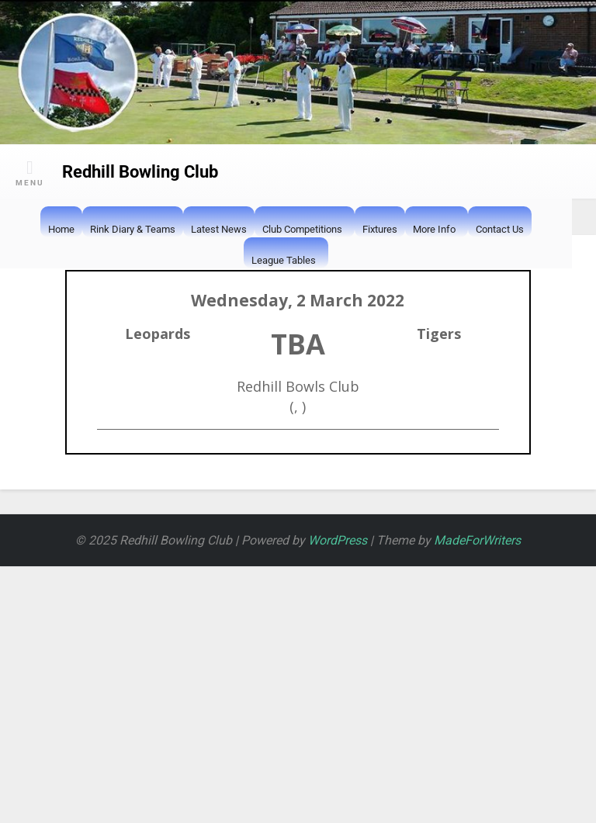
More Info (434, 230)
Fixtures (379, 229)
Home (61, 229)
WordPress (337, 540)
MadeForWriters (477, 540)
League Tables (283, 261)
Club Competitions (302, 230)
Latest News (219, 229)
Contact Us (500, 229)
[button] (420, 260)
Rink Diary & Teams (132, 229)
